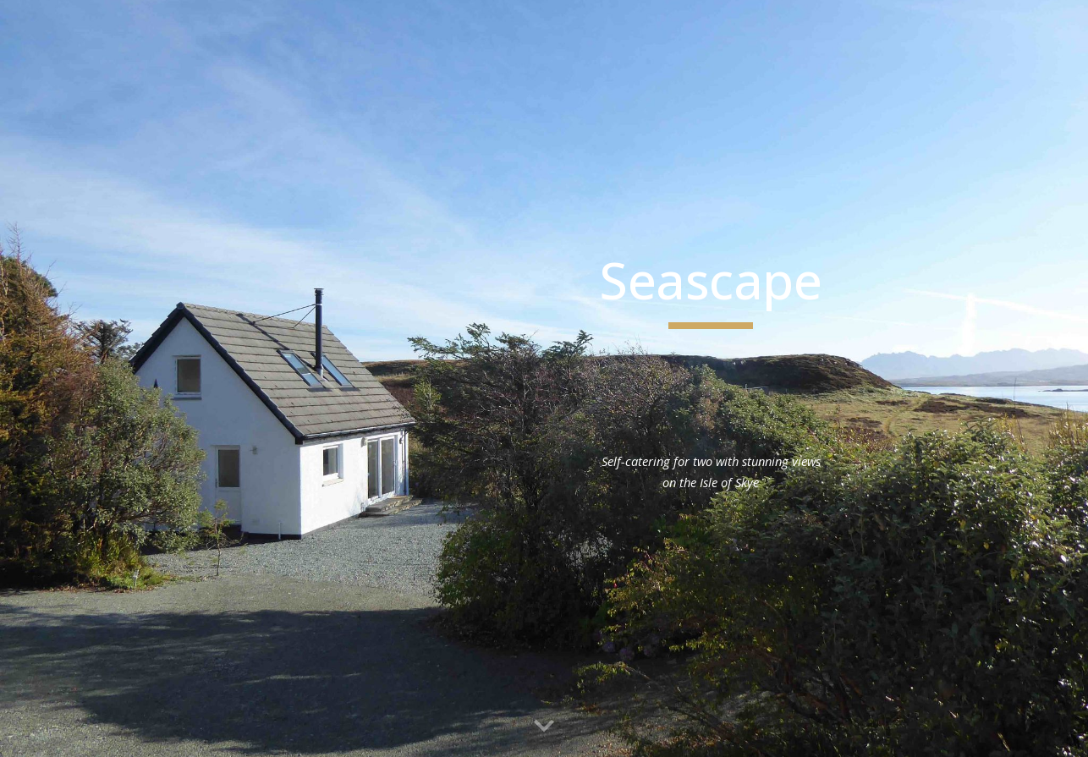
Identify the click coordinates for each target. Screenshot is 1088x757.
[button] (544, 726)
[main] (710, 289)
